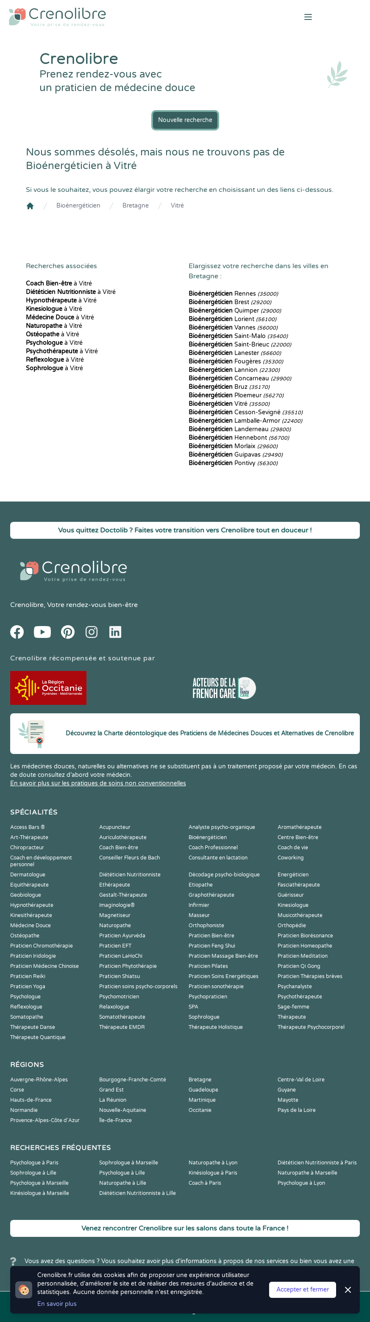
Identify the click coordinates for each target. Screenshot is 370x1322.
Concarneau (240, 378)
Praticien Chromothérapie (41, 946)
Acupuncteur (115, 827)
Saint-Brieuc (240, 344)
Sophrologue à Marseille (128, 1163)
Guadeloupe (203, 1090)
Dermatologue (27, 875)
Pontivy (233, 463)
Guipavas (236, 454)
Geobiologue (25, 895)
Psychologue (25, 997)
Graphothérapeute (211, 895)
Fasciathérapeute (299, 885)
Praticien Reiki (27, 976)
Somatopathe (26, 1017)
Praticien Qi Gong (299, 966)
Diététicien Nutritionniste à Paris (317, 1163)
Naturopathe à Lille (122, 1183)
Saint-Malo (238, 336)
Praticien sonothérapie (216, 986)
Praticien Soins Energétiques (224, 976)
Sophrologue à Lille (33, 1173)
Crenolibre (27, 605)
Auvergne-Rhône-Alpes (39, 1080)
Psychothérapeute (300, 997)
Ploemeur (236, 395)
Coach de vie (293, 848)
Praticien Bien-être (211, 936)
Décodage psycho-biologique (224, 875)
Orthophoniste (206, 925)
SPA (193, 1007)
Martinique (202, 1100)
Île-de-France (115, 1120)
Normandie (24, 1110)
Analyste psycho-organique (222, 827)
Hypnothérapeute (31, 905)
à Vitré (59, 283)
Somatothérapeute (122, 1017)
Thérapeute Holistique (216, 1027)
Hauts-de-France (31, 1100)
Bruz (229, 387)
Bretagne (135, 205)
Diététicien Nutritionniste (130, 875)
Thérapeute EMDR (122, 1027)
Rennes (233, 293)
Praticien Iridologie (33, 956)
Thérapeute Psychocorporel (311, 1027)
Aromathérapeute (300, 827)
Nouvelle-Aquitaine (122, 1110)
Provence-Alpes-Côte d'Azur (45, 1120)
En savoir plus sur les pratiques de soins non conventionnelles (98, 783)
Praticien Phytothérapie (128, 966)
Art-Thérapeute (29, 837)
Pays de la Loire (297, 1110)
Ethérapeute (114, 885)
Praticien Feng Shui (212, 946)
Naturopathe (115, 925)
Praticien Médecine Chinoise (44, 966)
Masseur (199, 915)
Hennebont (239, 437)
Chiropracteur (27, 848)
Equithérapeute (29, 885)
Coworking (291, 858)
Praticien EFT (115, 946)
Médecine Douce (30, 925)
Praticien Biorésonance (305, 936)
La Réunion (112, 1100)
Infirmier (199, 905)
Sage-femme (293, 1007)
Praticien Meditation (303, 956)
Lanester (235, 353)
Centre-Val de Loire (301, 1080)
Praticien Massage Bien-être (223, 956)
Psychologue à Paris (34, 1163)
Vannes (233, 327)
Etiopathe (201, 885)
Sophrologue (204, 1017)
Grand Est (111, 1090)
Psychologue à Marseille (39, 1183)
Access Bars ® (27, 827)
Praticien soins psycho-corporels (138, 986)
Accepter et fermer (302, 1289)
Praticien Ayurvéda (122, 936)
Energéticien (293, 875)
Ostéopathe (24, 936)
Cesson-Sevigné (246, 412)
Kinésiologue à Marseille (39, 1193)
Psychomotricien (119, 997)
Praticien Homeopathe (305, 946)
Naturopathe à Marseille (307, 1173)
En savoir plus (57, 1304)
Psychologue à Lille (122, 1173)
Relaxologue (114, 1007)
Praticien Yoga (27, 986)
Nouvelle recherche (185, 120)
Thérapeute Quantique (38, 1037)
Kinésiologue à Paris (213, 1173)
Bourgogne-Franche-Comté (132, 1080)
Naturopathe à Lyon (213, 1163)
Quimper (235, 310)
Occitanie (200, 1110)
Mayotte (288, 1100)
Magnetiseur (115, 915)
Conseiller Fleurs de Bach (129, 858)
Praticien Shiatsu (119, 976)
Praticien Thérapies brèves (310, 976)
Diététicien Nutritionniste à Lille (137, 1193)
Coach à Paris (205, 1183)
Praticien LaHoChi (120, 956)
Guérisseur (291, 895)
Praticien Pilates (208, 966)
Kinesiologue (293, 905)
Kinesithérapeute (31, 915)
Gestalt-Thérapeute (123, 895)
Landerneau (240, 429)
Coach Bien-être (118, 848)
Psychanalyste (295, 986)
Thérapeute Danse (32, 1027)
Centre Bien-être (298, 837)
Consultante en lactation (218, 858)
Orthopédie (292, 925)
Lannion (234, 370)
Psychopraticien (208, 997)
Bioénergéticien (78, 205)
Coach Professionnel (213, 848)
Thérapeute (292, 1017)
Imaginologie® (117, 905)
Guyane (287, 1090)
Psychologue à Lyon (301, 1183)
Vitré (177, 205)
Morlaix (233, 446)
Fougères (236, 361)
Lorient (232, 319)
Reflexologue (26, 1007)
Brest (230, 302)
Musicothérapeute (300, 915)
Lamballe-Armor (245, 420)
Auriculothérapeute (123, 837)
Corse (17, 1090)
